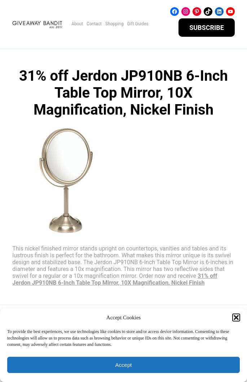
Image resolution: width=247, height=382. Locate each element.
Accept (123, 365)
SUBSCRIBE (206, 27)
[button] (236, 317)
